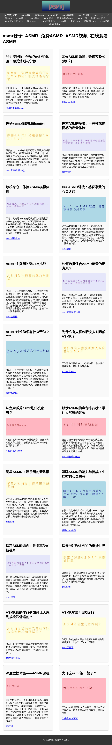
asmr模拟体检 (13, 238)
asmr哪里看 (68, 647)
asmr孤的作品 (13, 658)
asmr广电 (98, 15)
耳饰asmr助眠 (69, 102)
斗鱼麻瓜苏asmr (14, 450)
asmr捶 (62, 21)
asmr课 (9, 726)
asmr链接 (66, 248)
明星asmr (10, 522)
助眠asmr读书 (98, 18)
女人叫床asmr (69, 371)
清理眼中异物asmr (15, 108)
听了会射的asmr (65, 18)
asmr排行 (82, 18)
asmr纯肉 (10, 597)
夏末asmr (75, 21)
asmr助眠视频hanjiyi (16, 170)
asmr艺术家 (84, 15)
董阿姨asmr (90, 21)
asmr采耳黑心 (48, 21)
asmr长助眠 (12, 393)
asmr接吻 (66, 172)
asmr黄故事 (68, 15)
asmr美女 (34, 18)
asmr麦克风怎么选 (71, 312)
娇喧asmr (39, 15)
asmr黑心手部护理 (14, 21)
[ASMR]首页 (10, 15)
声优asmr (32, 21)
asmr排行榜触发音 (71, 456)
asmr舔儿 (21, 18)
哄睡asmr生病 (69, 530)
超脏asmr (66, 587)
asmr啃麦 (53, 15)
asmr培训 (48, 18)
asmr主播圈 (12, 316)
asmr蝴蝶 (25, 15)
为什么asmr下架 (70, 718)
